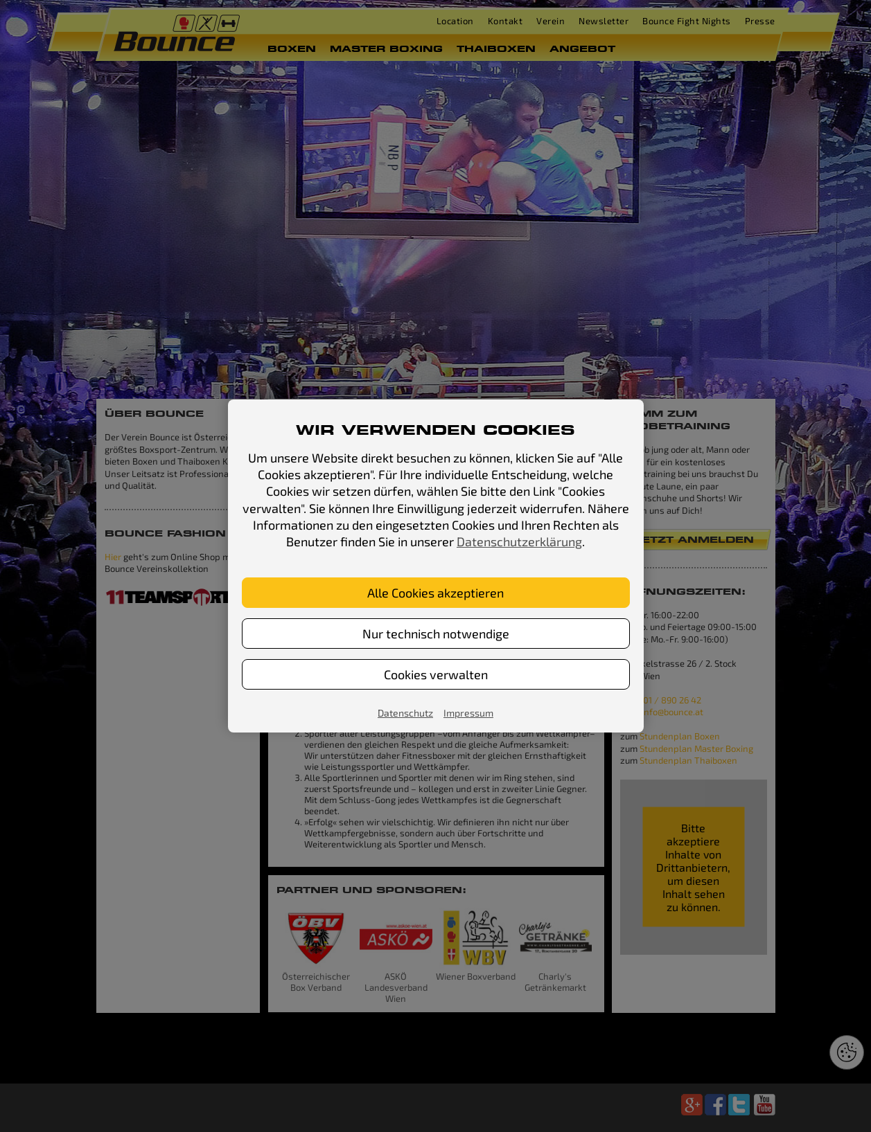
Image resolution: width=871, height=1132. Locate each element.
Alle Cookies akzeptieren (435, 592)
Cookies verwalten (436, 674)
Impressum (468, 713)
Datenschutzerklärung (519, 541)
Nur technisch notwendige (435, 633)
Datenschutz (405, 713)
